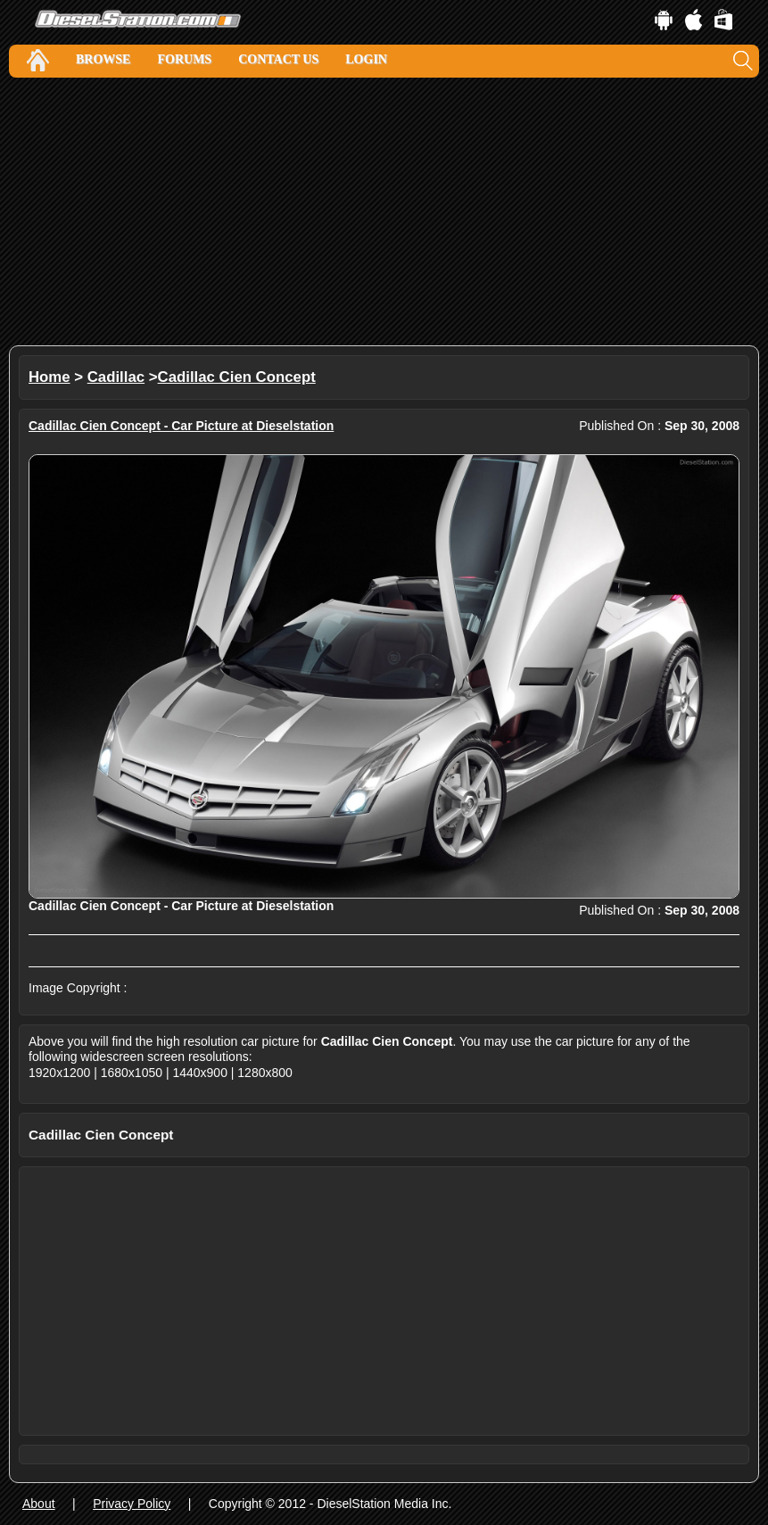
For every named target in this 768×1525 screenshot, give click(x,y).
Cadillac (116, 377)
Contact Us (278, 59)
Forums (184, 59)
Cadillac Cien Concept (237, 377)
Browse (103, 59)
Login (366, 59)
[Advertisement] (384, 211)
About (38, 1503)
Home (49, 377)
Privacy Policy (131, 1503)
